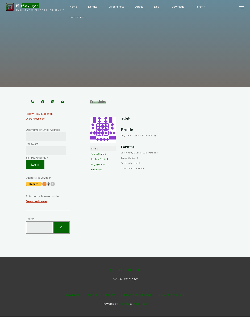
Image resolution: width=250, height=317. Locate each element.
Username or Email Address (43, 130)
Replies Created (99, 159)
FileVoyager (28, 5)
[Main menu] (240, 7)
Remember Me (37, 158)
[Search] (61, 228)
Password (32, 144)
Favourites (96, 169)
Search (30, 219)
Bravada (123, 304)
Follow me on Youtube (170, 295)
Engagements (98, 164)
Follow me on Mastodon (136, 295)
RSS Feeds (73, 295)
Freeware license (36, 201)
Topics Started (98, 154)
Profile (94, 148)
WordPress (140, 304)
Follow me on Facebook (100, 295)
